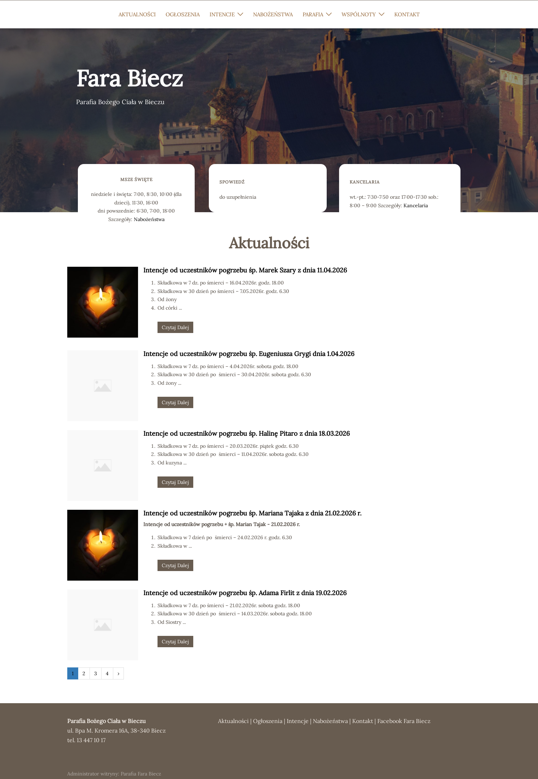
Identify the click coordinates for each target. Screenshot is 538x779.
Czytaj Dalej (175, 327)
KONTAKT (407, 14)
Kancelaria (416, 205)
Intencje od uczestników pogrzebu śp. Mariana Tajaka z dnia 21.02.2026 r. (252, 513)
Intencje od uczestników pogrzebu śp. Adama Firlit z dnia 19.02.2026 (245, 593)
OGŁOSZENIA (183, 14)
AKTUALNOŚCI (137, 14)
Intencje (298, 720)
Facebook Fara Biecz (403, 720)
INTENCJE (222, 14)
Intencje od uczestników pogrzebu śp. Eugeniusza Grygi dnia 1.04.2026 (248, 354)
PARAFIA (313, 14)
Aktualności (233, 720)
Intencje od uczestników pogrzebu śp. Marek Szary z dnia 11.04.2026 (245, 270)
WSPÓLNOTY (359, 14)
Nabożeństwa (149, 219)
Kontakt (362, 720)
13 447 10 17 (91, 740)
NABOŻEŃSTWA (273, 14)
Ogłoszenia (267, 720)
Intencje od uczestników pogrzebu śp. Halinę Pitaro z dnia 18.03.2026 (246, 433)
